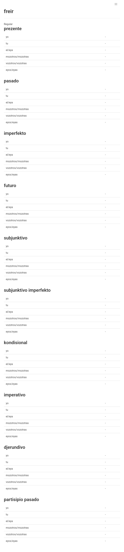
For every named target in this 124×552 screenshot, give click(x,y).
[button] (116, 4)
